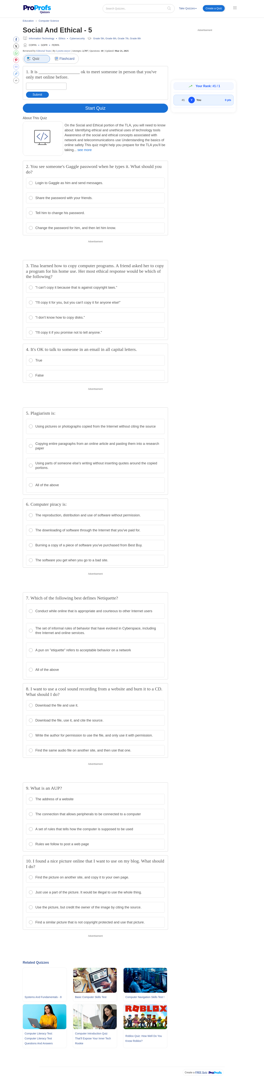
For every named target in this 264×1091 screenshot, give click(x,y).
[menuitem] (188, 9)
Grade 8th (135, 38)
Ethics (62, 38)
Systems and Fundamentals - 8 (43, 997)
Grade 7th (123, 38)
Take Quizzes (188, 8)
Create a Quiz (213, 8)
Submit (37, 94)
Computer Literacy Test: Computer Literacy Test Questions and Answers (39, 1038)
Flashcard (65, 58)
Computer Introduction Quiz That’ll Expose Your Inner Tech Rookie (93, 1038)
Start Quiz (95, 108)
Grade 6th (110, 38)
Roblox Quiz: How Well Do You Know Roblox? (143, 1038)
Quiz (33, 58)
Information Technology (41, 38)
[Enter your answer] (46, 86)
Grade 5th (98, 38)
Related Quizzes (36, 962)
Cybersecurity (77, 38)
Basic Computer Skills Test (90, 997)
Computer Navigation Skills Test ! (144, 997)
